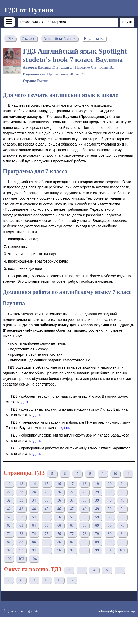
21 (122, 484)
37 (72, 500)
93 (21, 550)
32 (8, 500)
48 (84, 509)
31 (122, 492)
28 (84, 492)
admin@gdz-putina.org (116, 611)
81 (122, 534)
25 (46, 492)
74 (34, 534)
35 (46, 500)
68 (84, 525)
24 (34, 492)
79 (97, 534)
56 (59, 517)
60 (110, 517)
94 (34, 550)
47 (72, 509)
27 (72, 492)
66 (59, 525)
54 (34, 517)
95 (46, 550)
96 (59, 550)
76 (59, 534)
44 (34, 509)
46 (59, 509)
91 (122, 542)
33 (21, 500)
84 (34, 542)
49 (97, 509)
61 (122, 517)
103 (21, 559)
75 (46, 534)
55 (46, 517)
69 (97, 525)
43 (21, 509)
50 (110, 509)
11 (127, 474)
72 (8, 534)
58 (84, 517)
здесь (24, 402)
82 (8, 542)
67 (72, 525)
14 (34, 484)
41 (122, 500)
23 (21, 492)
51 (122, 509)
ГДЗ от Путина (29, 10)
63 (21, 525)
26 (59, 492)
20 (110, 484)
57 (72, 517)
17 (72, 484)
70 (110, 525)
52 (8, 517)
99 (97, 550)
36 (59, 500)
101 (122, 550)
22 (8, 492)
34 (34, 500)
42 (8, 509)
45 (46, 509)
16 (59, 484)
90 (110, 542)
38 (84, 500)
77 (72, 534)
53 (21, 517)
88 (84, 542)
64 (34, 525)
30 (110, 492)
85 (46, 542)
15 (46, 484)
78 (84, 534)
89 (97, 542)
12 (8, 484)
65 (46, 525)
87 (72, 542)
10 (115, 474)
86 (59, 542)
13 (21, 484)
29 (97, 492)
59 (97, 517)
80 (110, 534)
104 (34, 559)
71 (122, 525)
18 (84, 484)
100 (109, 550)
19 (97, 484)
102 (8, 559)
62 (8, 525)
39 (97, 500)
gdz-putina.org (18, 611)
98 (84, 550)
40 (110, 500)
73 (21, 534)
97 (72, 550)
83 (21, 542)
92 (8, 550)
